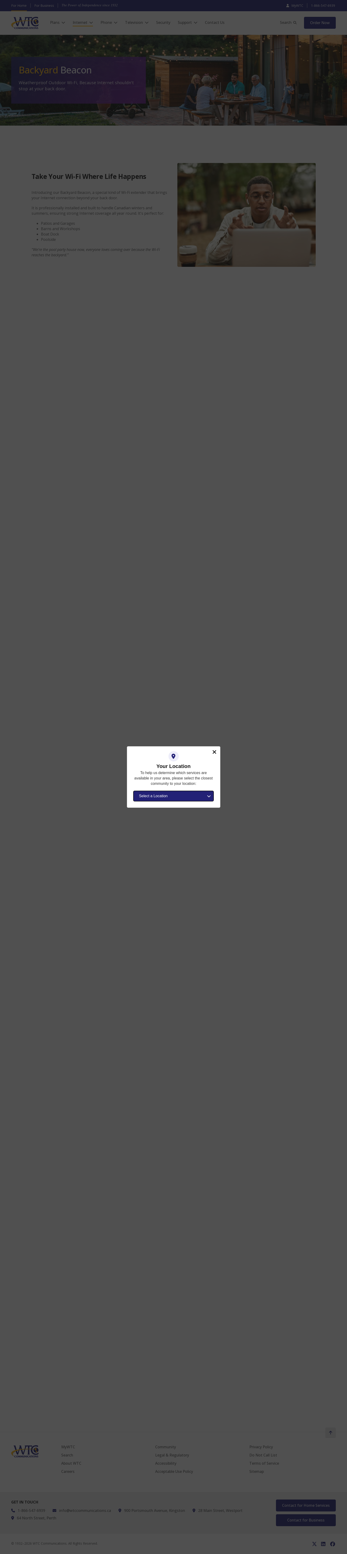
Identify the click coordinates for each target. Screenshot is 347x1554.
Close (214, 752)
